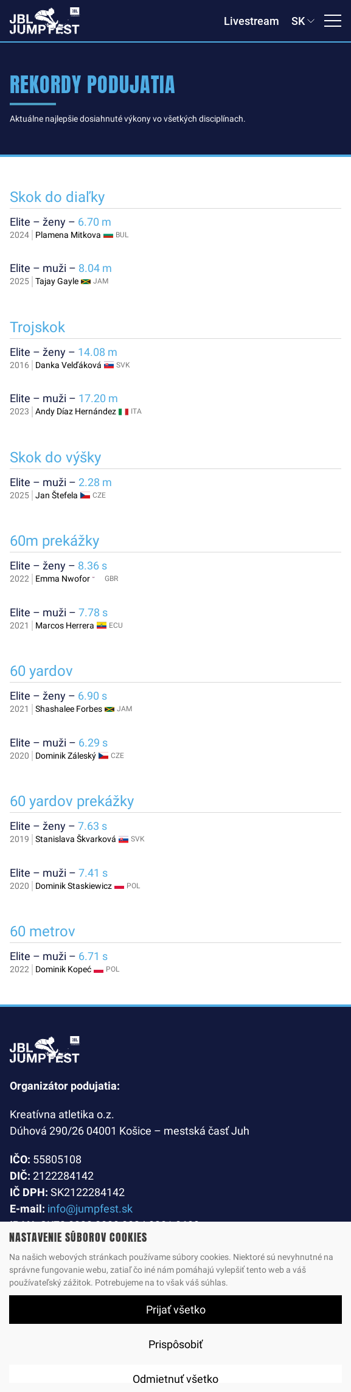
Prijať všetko (176, 1309)
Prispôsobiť (175, 1344)
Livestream (251, 21)
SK (298, 21)
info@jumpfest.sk (90, 1208)
